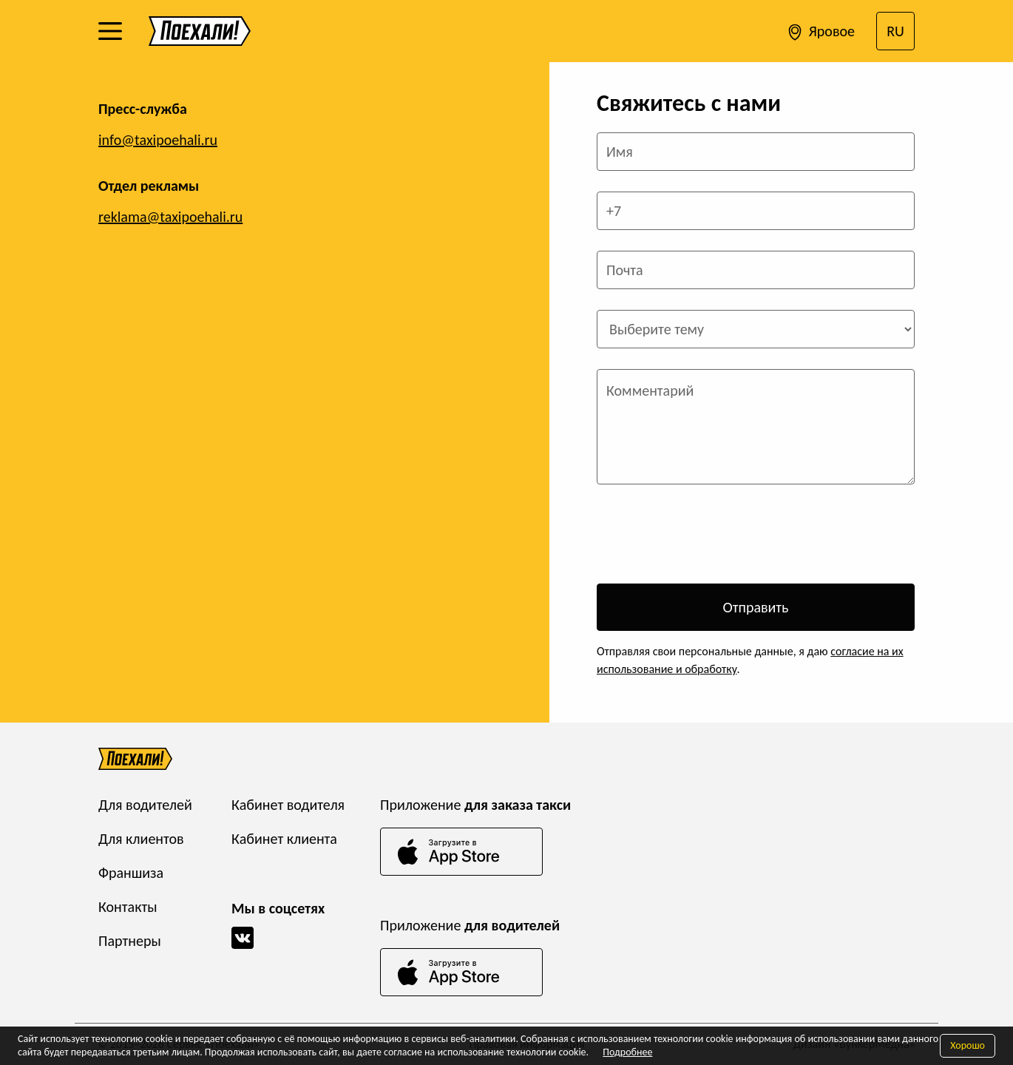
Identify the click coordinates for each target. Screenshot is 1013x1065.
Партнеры (129, 941)
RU (895, 31)
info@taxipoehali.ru (157, 140)
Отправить (755, 607)
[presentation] (709, 534)
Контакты (127, 907)
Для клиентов (141, 839)
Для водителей (145, 805)
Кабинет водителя (288, 805)
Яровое (820, 32)
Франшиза (130, 873)
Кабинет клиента (284, 839)
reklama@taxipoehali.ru (170, 217)
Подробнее (627, 1052)
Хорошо (967, 1045)
